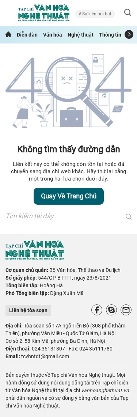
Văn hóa (52, 34)
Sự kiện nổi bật (96, 13)
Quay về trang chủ (68, 196)
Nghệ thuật (81, 34)
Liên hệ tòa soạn (28, 310)
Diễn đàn (27, 34)
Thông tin (110, 34)
